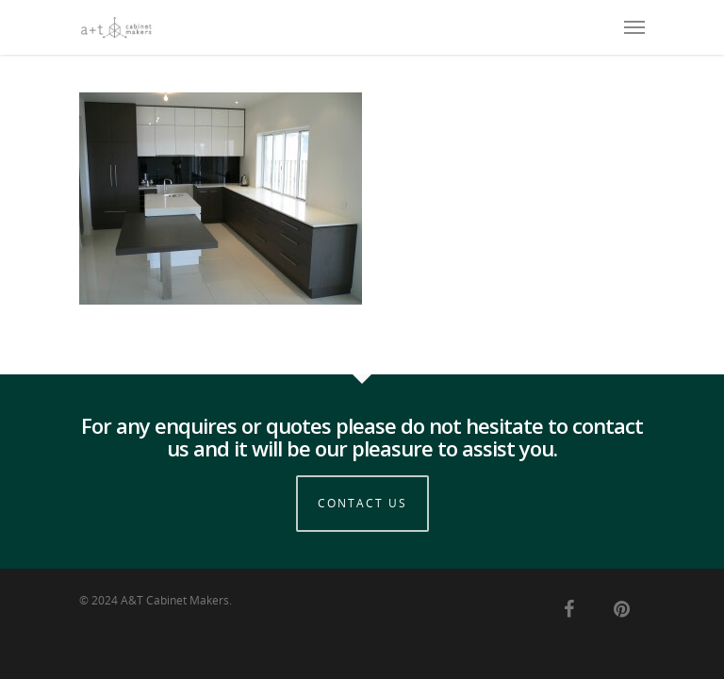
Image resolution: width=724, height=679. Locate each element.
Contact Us (362, 503)
